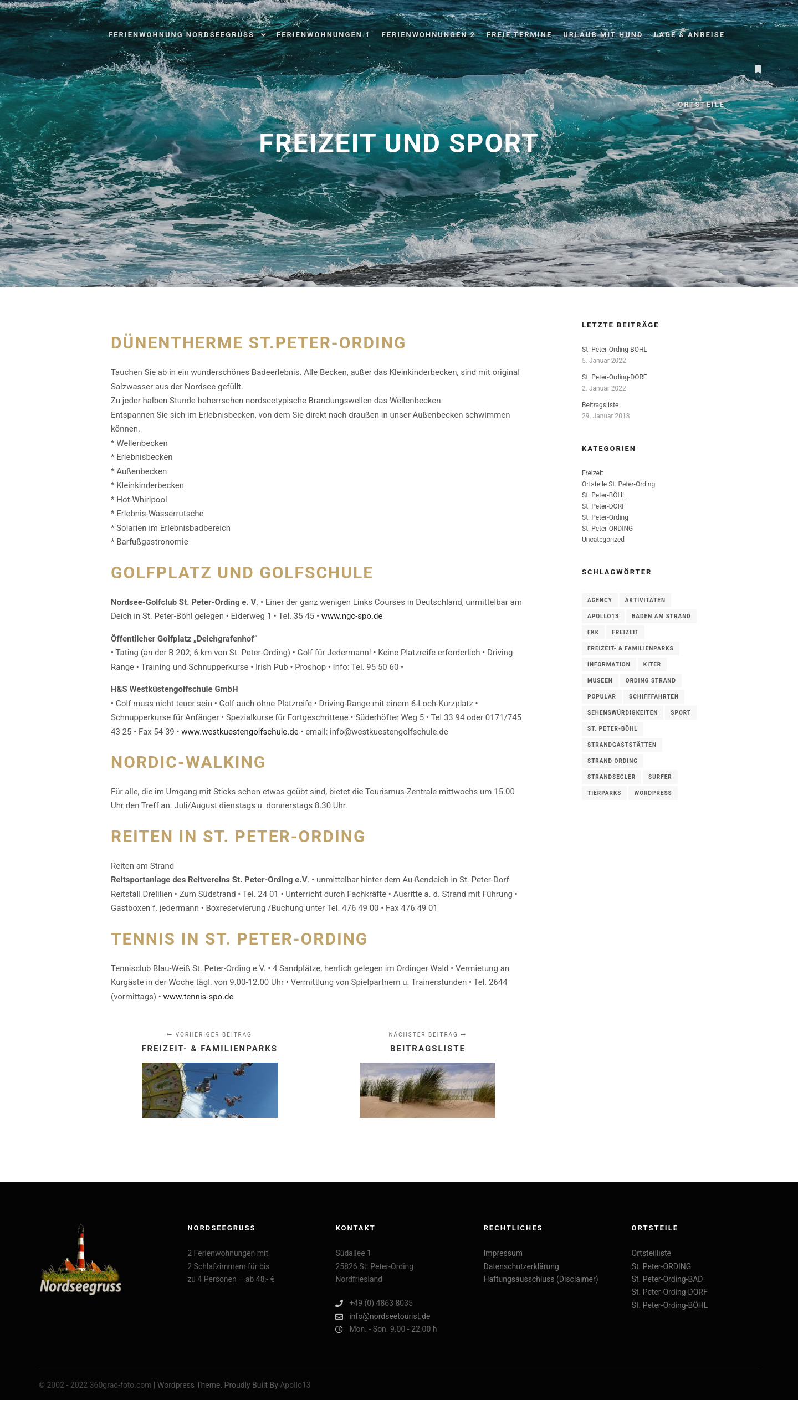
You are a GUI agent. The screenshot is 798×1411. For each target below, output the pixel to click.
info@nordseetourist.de (382, 1316)
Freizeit (592, 473)
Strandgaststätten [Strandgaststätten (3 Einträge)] (622, 745)
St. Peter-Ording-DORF (614, 377)
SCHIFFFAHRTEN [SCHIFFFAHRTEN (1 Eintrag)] (654, 697)
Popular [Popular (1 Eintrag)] (601, 697)
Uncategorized (603, 539)
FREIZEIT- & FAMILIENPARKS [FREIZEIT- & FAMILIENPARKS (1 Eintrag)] (630, 648)
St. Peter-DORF (604, 506)
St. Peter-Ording (605, 517)
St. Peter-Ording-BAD (667, 1279)
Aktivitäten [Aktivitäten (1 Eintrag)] (645, 600)
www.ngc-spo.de (352, 616)
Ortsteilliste (651, 1253)
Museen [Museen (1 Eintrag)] (600, 681)
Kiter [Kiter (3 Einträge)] (652, 664)
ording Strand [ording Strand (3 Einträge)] (651, 681)
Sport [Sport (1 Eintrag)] (681, 713)
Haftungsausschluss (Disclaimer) (540, 1279)
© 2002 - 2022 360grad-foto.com (95, 1385)
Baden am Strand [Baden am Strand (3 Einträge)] (661, 616)
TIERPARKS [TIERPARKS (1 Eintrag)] (604, 793)
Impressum (502, 1253)
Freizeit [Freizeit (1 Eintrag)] (625, 632)
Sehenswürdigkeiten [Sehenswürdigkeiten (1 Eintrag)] (622, 713)
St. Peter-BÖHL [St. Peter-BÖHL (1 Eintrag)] (612, 729)
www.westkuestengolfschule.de (239, 732)
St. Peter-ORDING (607, 528)
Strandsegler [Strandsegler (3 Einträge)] (611, 777)
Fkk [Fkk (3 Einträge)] (593, 632)
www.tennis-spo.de (198, 997)
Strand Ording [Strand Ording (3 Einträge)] (612, 761)
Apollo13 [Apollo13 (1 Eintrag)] (603, 616)
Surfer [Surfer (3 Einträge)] (660, 777)
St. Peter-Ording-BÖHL (614, 349)
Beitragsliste (600, 405)
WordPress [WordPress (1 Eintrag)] (653, 793)
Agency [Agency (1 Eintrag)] (599, 600)
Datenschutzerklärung (521, 1266)
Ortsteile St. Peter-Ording (618, 484)
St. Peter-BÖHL (604, 495)
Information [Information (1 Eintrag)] (609, 664)
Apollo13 (295, 1385)
